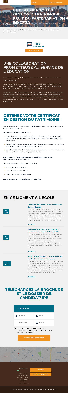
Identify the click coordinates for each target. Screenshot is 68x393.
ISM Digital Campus (23, 383)
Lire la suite (31, 224)
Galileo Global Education (43, 389)
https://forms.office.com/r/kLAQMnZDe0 (16, 159)
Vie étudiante (14, 23)
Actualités (25, 23)
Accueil (5, 23)
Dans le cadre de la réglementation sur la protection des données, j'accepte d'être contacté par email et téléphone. (34, 330)
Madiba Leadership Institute (23, 380)
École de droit (23, 373)
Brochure (34, 2)
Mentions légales (54, 389)
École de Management (23, 377)
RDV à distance (34, 50)
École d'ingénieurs (23, 375)
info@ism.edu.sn (25, 174)
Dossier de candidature (56, 2)
